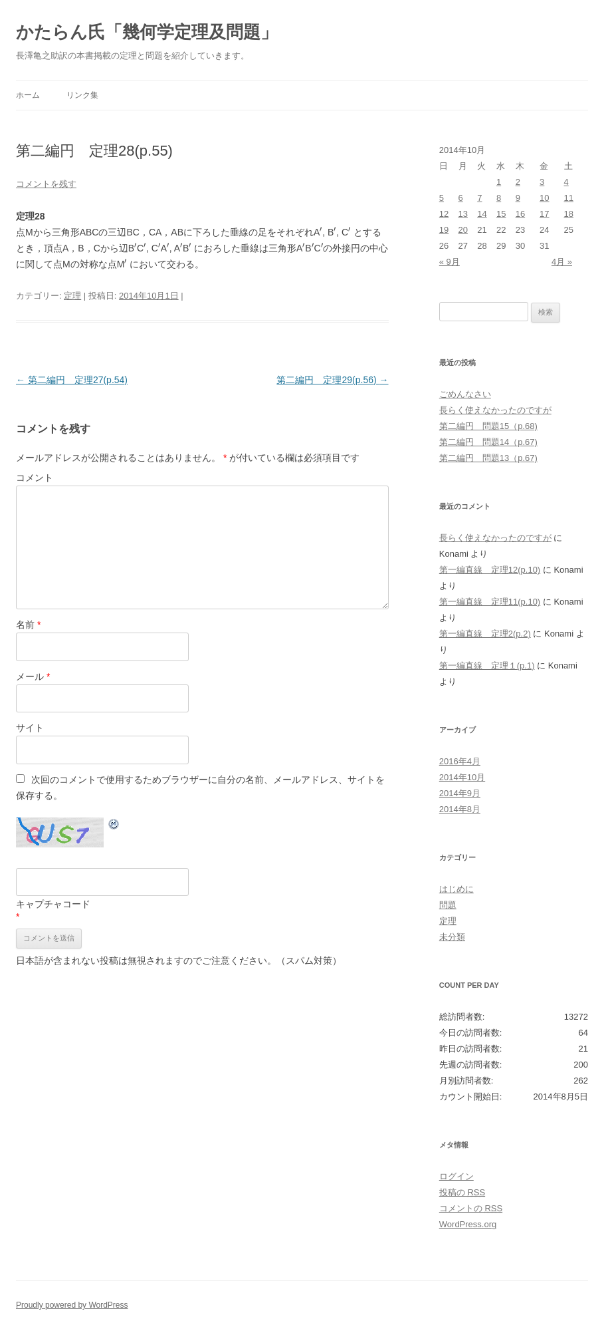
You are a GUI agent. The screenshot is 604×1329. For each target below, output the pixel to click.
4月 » (562, 262)
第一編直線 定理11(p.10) (489, 602)
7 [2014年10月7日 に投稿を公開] (479, 198)
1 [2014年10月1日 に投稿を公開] (498, 182)
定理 (72, 296)
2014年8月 (459, 809)
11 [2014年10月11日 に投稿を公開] (568, 198)
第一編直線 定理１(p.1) (487, 665)
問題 (447, 905)
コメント (34, 477)
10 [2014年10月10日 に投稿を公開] (544, 198)
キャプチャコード (53, 904)
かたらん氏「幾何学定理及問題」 (147, 32)
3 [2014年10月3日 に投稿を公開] (542, 182)
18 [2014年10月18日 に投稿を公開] (568, 214)
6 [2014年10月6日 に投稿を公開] (460, 198)
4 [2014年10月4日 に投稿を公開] (566, 182)
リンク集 (82, 95)
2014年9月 (459, 793)
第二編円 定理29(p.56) (332, 379)
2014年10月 (462, 777)
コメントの (470, 1208)
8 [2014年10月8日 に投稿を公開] (498, 198)
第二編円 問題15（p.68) (488, 426)
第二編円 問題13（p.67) (488, 458)
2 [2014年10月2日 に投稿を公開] (518, 182)
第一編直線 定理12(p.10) (489, 570)
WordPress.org (467, 1224)
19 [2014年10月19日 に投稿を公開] (444, 230)
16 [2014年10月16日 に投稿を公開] (520, 214)
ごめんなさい (465, 394)
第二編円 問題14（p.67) (488, 442)
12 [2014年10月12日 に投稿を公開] (444, 214)
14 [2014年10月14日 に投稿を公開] (481, 214)
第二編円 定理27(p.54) (72, 379)
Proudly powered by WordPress (72, 1305)
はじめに (456, 889)
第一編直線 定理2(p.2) (485, 634)
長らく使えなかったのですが (495, 410)
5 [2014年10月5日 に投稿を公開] (441, 198)
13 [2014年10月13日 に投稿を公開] (463, 214)
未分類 (452, 937)
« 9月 (449, 262)
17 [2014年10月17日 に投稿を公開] (544, 214)
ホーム (28, 95)
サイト (30, 727)
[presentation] (321, 230)
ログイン (456, 1176)
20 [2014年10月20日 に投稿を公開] (463, 230)
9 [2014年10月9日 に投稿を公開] (518, 198)
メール (33, 676)
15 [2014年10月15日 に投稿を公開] (501, 214)
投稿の (462, 1192)
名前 (28, 624)
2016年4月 (459, 761)
